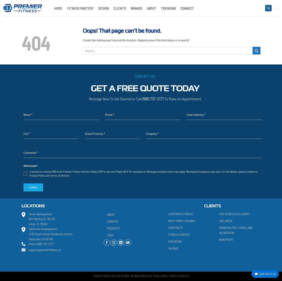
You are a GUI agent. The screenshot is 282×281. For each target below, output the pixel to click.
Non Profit (226, 239)
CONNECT (187, 8)
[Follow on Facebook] (106, 242)
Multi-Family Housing (181, 221)
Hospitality (175, 227)
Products (113, 228)
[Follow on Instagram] (113, 242)
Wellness (225, 221)
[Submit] (256, 50)
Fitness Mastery (80, 8)
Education (175, 241)
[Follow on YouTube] (128, 242)
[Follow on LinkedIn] (121, 242)
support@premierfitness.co (45, 250)
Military (173, 248)
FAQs (110, 235)
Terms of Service (59, 175)
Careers (112, 221)
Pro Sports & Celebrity (234, 214)
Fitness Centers (179, 234)
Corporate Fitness (180, 214)
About (151, 8)
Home (58, 8)
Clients (120, 8)
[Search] (268, 8)
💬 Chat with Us (265, 274)
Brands (136, 8)
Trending (168, 8)
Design (103, 8)
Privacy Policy (37, 175)
